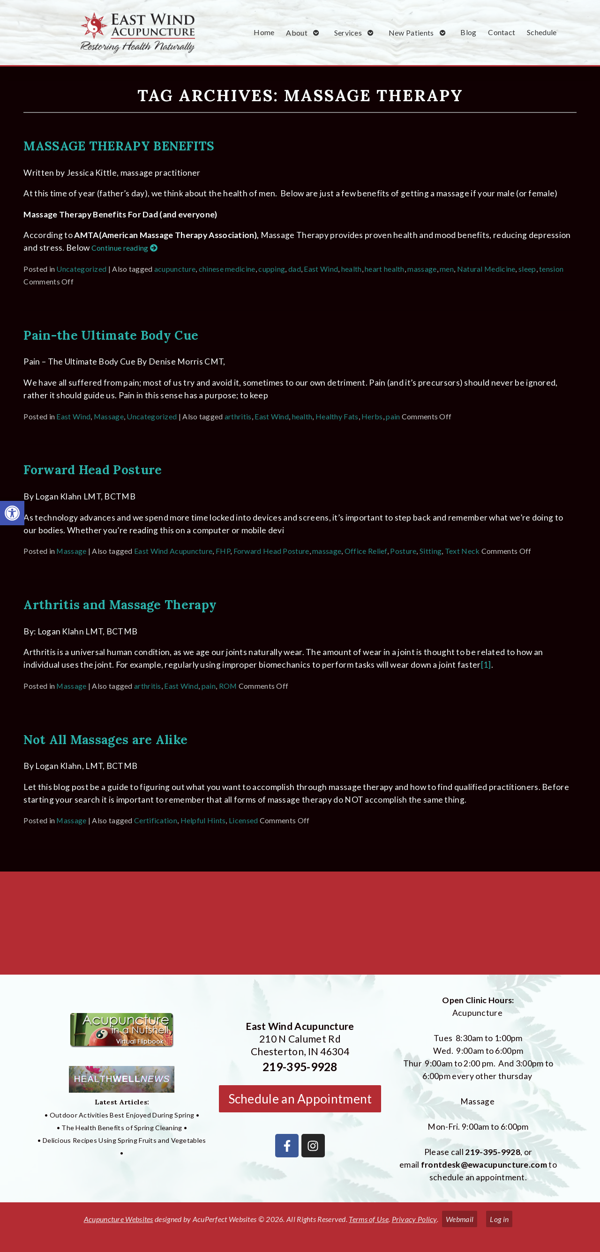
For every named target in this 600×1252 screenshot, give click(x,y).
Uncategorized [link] (81, 268)
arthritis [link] (238, 416)
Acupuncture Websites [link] (118, 1219)
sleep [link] (527, 268)
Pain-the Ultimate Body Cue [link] (110, 335)
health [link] (351, 268)
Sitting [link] (431, 550)
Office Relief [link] (366, 550)
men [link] (447, 268)
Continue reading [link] (124, 247)
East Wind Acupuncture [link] (173, 550)
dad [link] (294, 268)
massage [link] (421, 268)
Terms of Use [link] (369, 1219)
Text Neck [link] (462, 550)
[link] (12, 513)
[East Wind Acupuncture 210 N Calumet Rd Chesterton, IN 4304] (300, 927)
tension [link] (551, 268)
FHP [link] (223, 550)
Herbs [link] (372, 416)
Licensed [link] (243, 820)
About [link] (297, 32)
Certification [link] (155, 820)
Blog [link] (468, 32)
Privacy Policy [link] (414, 1219)
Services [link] (348, 32)
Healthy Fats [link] (337, 416)
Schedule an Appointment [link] (300, 1098)
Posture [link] (403, 550)
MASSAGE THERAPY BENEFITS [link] (118, 146)
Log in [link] (499, 1219)
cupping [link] (271, 268)
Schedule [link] (541, 32)
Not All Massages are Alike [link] (105, 739)
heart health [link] (385, 268)
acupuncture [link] (174, 268)
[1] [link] (486, 665)
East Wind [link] (321, 268)
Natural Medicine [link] (486, 268)
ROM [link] (228, 685)
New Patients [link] (411, 32)
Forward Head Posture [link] (92, 469)
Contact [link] (501, 32)
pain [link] (393, 416)
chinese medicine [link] (227, 268)
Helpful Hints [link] (203, 820)
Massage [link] (109, 416)
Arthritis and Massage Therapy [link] (120, 604)
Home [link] (264, 32)
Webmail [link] (459, 1219)
